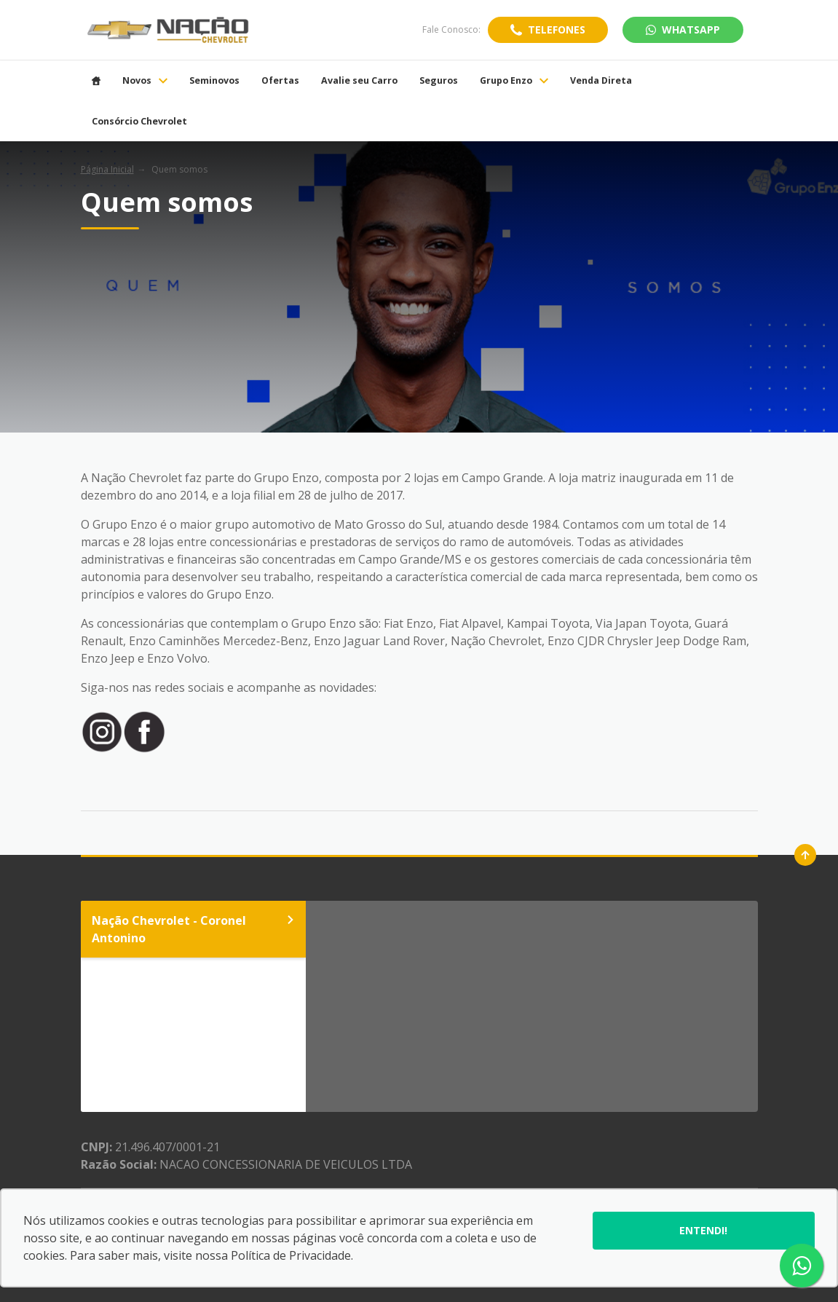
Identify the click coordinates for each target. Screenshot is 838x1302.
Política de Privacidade (291, 1255)
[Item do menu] (96, 81)
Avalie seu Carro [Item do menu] (359, 81)
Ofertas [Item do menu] (280, 81)
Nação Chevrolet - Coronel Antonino (194, 929)
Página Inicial (107, 169)
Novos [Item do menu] (144, 81)
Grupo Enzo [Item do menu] (514, 81)
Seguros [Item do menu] (438, 81)
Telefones (556, 29)
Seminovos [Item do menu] (214, 81)
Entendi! (703, 1230)
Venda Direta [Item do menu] (601, 81)
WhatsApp (683, 29)
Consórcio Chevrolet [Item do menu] (139, 121)
